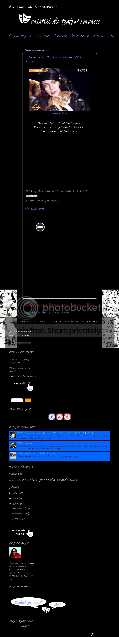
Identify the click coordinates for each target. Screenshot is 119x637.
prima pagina (60, 305)
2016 (16, 493)
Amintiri (43, 36)
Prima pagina (20, 36)
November (18, 513)
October (17, 519)
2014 (16, 504)
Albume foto (103, 36)
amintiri (40, 201)
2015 (16, 498)
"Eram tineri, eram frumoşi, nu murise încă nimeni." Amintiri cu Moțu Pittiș (55, 433)
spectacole (53, 201)
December (18, 508)
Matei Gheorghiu (25, 443)
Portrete (60, 36)
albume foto (15, 480)
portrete (47, 479)
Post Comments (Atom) (55, 313)
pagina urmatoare (83, 305)
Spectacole (80, 36)
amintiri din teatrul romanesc (65, 321)
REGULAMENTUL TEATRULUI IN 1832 (36, 453)
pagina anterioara (36, 305)
